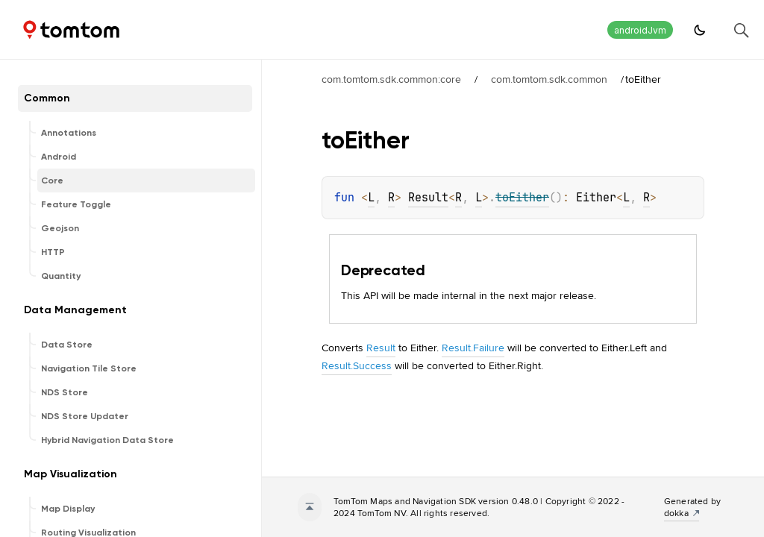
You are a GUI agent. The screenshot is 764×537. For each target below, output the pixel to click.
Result (428, 197)
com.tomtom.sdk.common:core (391, 79)
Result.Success (357, 365)
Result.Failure (473, 347)
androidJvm (640, 30)
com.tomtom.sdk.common (549, 79)
